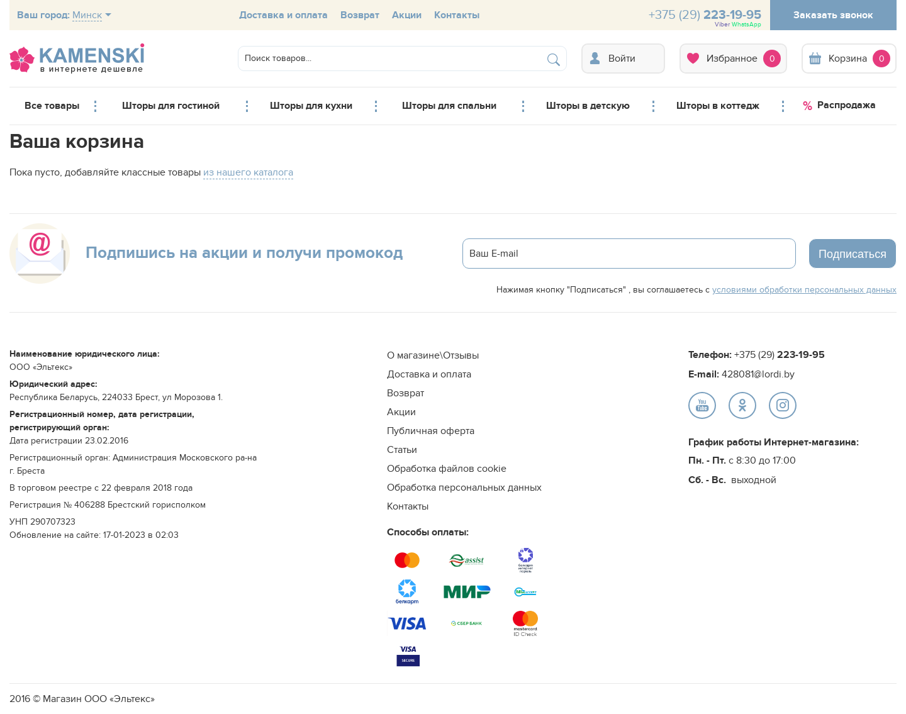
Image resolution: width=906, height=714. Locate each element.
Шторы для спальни (449, 105)
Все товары (52, 105)
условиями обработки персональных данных (804, 289)
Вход (623, 58)
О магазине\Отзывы (433, 355)
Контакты (456, 15)
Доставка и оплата (283, 15)
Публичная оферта (430, 431)
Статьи (402, 449)
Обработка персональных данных (464, 487)
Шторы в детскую (588, 105)
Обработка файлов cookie (446, 468)
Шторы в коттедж (717, 105)
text (702, 405)
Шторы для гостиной (171, 105)
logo (77, 58)
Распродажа (839, 106)
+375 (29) (705, 18)
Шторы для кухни (311, 105)
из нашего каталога (248, 172)
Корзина (849, 58)
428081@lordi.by (758, 374)
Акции (407, 15)
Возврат (359, 15)
